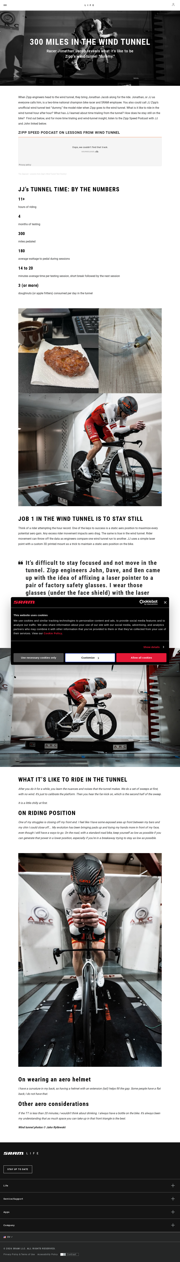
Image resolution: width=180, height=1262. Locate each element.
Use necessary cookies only (38, 657)
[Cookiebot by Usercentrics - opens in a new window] (142, 602)
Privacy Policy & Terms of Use (19, 1254)
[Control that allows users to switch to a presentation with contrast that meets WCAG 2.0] (69, 1254)
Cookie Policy (53, 633)
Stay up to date (17, 1169)
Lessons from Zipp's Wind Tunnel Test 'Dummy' (48, 174)
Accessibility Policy (47, 1254)
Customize (90, 657)
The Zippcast (23, 174)
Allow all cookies (141, 657)
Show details (151, 647)
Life (90, 5)
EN (7, 1237)
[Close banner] (165, 602)
